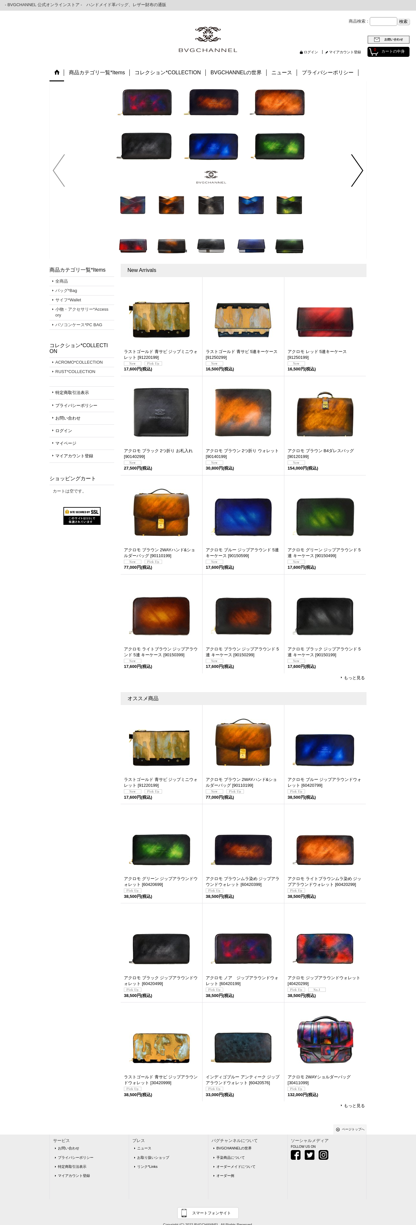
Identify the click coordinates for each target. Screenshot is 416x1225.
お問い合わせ (68, 418)
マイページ (65, 443)
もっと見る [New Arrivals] (354, 677)
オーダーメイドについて (236, 1166)
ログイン (311, 52)
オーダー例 (225, 1176)
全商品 (61, 281)
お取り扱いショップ (153, 1157)
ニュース (144, 1148)
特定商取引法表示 (72, 392)
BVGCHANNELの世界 (234, 1148)
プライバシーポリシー (76, 405)
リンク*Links (147, 1166)
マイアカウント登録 (345, 52)
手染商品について (230, 1157)
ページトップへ (353, 1129)
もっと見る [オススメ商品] (354, 1105)
